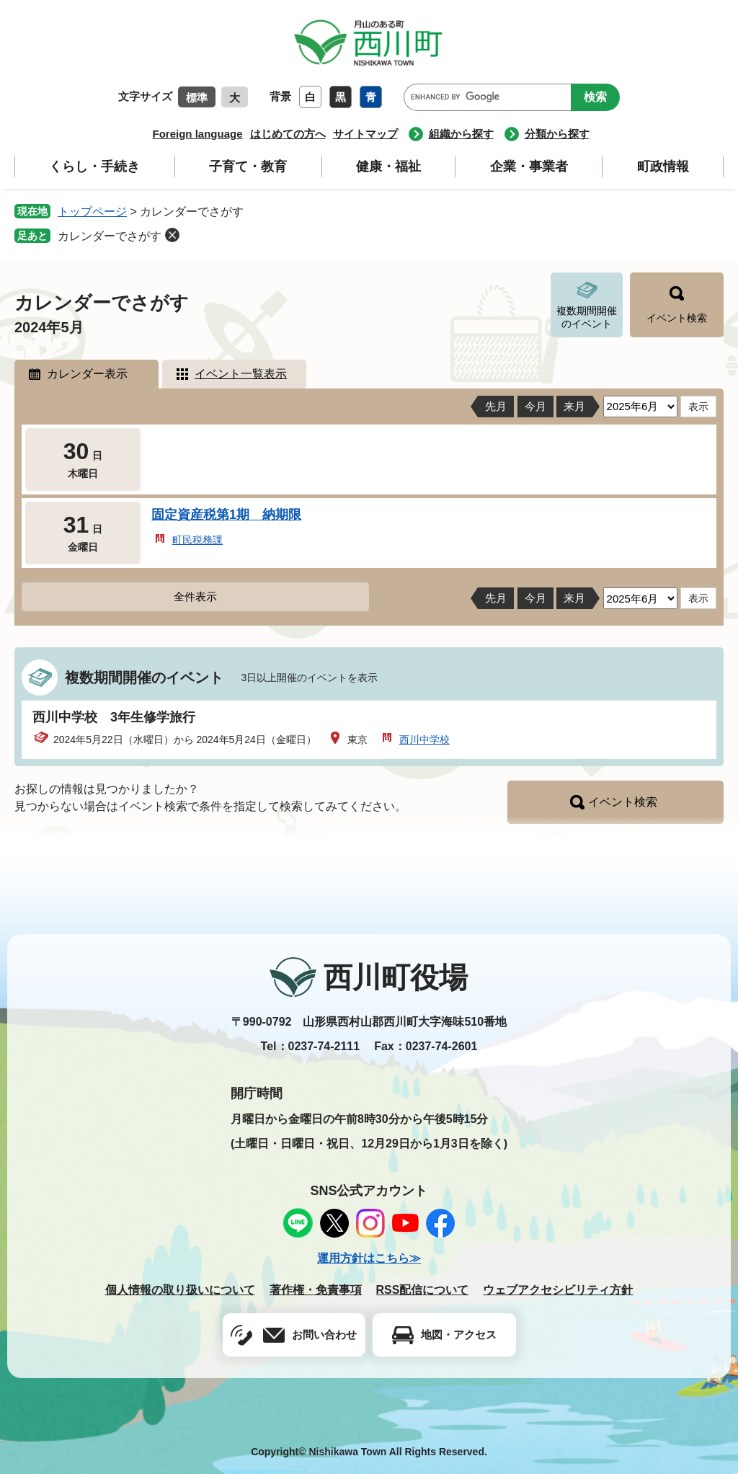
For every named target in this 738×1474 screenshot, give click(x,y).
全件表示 (195, 596)
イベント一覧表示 (241, 374)
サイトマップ (365, 134)
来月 (574, 406)
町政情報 (663, 166)
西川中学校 (424, 739)
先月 (496, 406)
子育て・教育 (248, 166)
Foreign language (197, 134)
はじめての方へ (288, 134)
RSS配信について (422, 1290)
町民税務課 (197, 540)
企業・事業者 (529, 166)
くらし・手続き (94, 166)
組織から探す (461, 134)
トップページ (92, 211)
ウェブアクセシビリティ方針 (558, 1290)
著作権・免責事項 (316, 1290)
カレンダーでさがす (109, 236)
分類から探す (557, 134)
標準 (197, 98)
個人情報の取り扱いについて (180, 1290)
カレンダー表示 (87, 374)
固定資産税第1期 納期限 (226, 514)
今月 (535, 406)
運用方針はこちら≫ (369, 1258)
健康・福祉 (388, 166)
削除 (172, 235)
